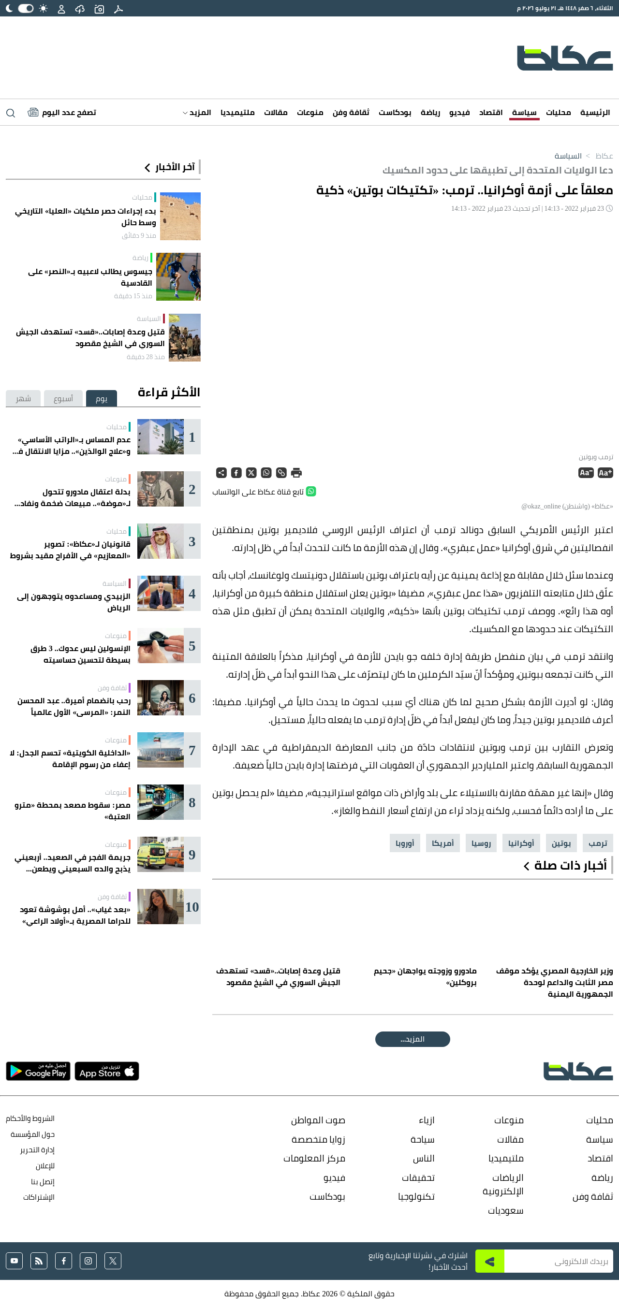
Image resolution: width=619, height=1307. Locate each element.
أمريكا (443, 843)
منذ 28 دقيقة (146, 357)
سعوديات (506, 1210)
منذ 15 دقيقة (133, 296)
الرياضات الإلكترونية (503, 1184)
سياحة (423, 1139)
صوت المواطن (318, 1120)
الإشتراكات (39, 1197)
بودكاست (395, 112)
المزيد (197, 112)
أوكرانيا (521, 843)
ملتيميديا (238, 112)
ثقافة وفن (351, 112)
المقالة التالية (412, 1039)
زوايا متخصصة (318, 1139)
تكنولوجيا (416, 1196)
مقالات (276, 112)
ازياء (427, 1120)
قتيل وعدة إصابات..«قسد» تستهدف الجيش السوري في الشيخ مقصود (90, 337)
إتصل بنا (43, 1182)
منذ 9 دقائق (139, 235)
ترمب (598, 843)
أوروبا (405, 843)
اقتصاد (491, 112)
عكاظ (597, 155)
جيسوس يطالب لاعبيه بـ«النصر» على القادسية (90, 277)
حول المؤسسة (33, 1134)
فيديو (459, 112)
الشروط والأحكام (30, 1118)
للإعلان (45, 1166)
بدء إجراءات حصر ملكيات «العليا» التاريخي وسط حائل (85, 216)
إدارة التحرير (36, 1150)
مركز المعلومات (314, 1158)
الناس (424, 1158)
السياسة (568, 155)
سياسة (524, 112)
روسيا (481, 843)
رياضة (430, 112)
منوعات (310, 112)
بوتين (561, 843)
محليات (558, 112)
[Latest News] (62, 112)
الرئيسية (595, 112)
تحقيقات (418, 1177)
